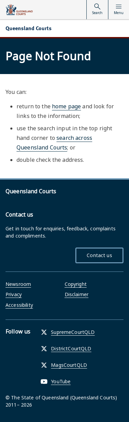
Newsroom (18, 284)
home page (66, 106)
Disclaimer (76, 294)
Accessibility (19, 305)
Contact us (99, 255)
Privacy (14, 294)
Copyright (76, 284)
